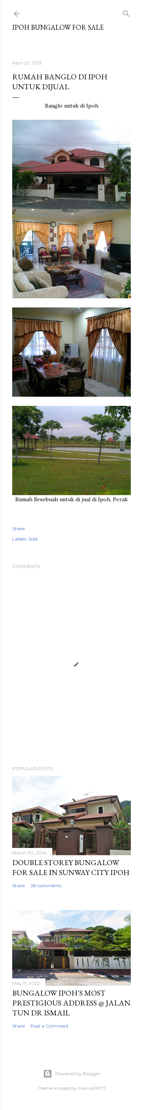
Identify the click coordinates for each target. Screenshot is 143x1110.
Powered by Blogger (71, 1073)
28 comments (46, 885)
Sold (32, 539)
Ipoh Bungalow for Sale (58, 27)
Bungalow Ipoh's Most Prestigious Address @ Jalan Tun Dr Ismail (71, 1003)
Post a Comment (50, 1026)
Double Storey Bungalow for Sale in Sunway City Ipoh (71, 867)
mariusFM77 (92, 1088)
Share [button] (18, 528)
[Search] (126, 12)
